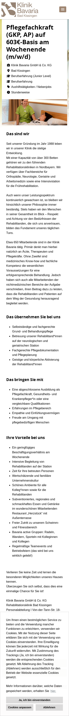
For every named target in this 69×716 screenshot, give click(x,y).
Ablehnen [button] (49, 707)
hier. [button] (53, 691)
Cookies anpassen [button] (19, 707)
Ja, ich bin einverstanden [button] (34, 700)
